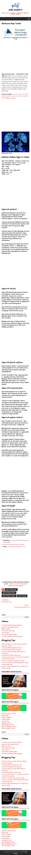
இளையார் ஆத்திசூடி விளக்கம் (9, 726)
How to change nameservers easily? (14, 661)
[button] (29, 18)
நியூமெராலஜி (5, 715)
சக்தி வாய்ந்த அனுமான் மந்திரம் (9, 634)
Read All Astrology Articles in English (13, 544)
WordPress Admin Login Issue (12, 655)
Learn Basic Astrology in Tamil (17, 546)
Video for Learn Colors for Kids (15, 96)
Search (4, 615)
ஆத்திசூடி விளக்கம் (6, 723)
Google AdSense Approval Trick (12, 648)
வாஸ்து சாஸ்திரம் (6, 719)
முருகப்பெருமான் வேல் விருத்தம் (15, 585)
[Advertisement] (15, 56)
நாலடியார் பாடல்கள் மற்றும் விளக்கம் (10, 627)
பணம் (15, 245)
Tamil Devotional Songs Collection (12, 625)
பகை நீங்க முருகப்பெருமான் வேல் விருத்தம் (12, 636)
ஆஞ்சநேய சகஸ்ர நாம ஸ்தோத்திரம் (17, 584)
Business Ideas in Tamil (9, 713)
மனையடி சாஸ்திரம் (6, 717)
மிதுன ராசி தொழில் (22, 596)
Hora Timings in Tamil (8, 728)
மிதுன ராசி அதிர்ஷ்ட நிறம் (11, 589)
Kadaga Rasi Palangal (17, 540)
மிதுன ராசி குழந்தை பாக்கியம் (9, 592)
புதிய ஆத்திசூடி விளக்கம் (8, 724)
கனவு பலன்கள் (5, 632)
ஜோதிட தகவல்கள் (11, 98)
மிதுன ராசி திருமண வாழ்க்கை (9, 596)
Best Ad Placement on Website (12, 649)
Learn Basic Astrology (8, 631)
